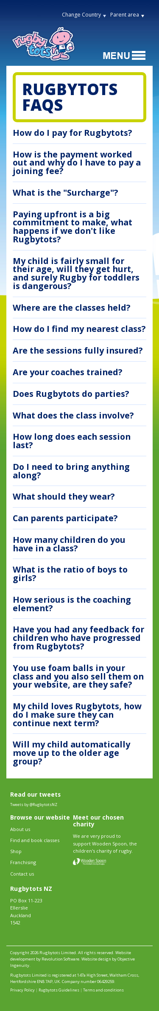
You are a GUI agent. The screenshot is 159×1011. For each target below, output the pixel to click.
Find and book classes (34, 840)
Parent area (124, 14)
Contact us (22, 874)
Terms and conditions (103, 990)
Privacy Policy (22, 990)
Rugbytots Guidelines (59, 990)
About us (20, 829)
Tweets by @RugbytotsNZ (33, 804)
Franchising (23, 862)
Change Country (81, 14)
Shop (16, 851)
